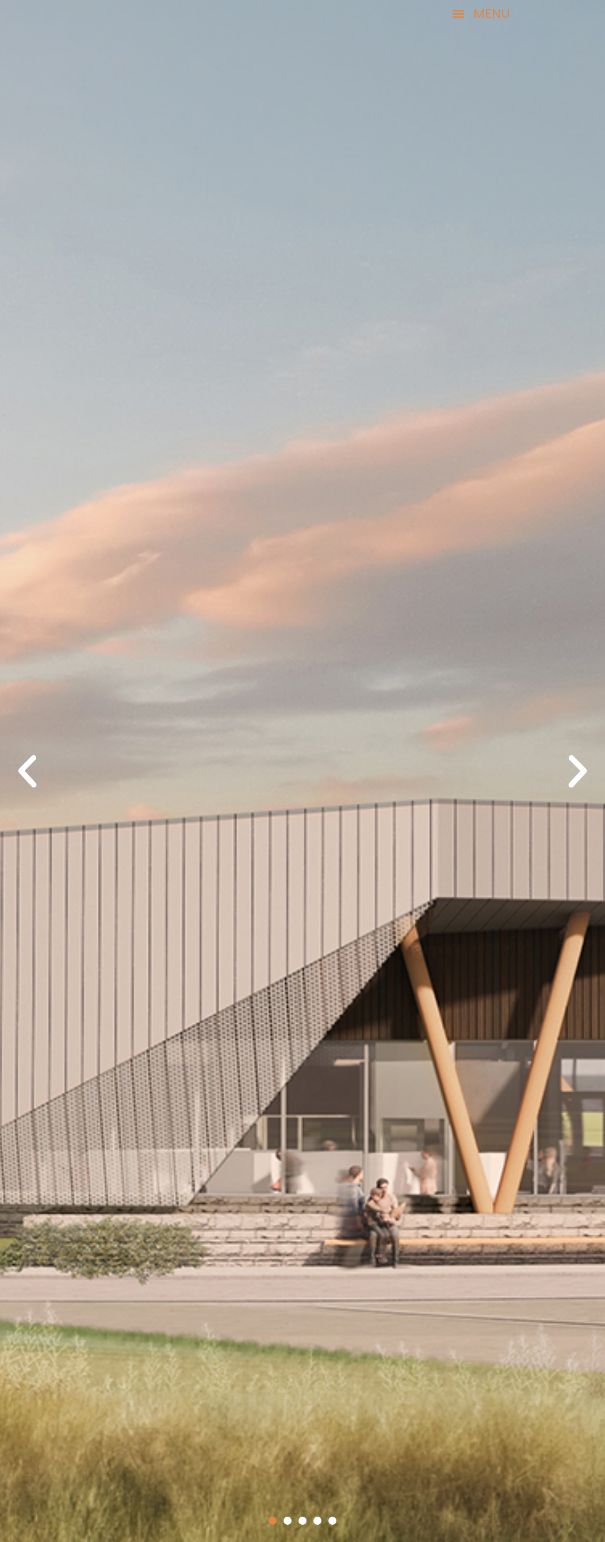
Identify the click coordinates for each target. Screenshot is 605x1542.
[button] (561, 13)
